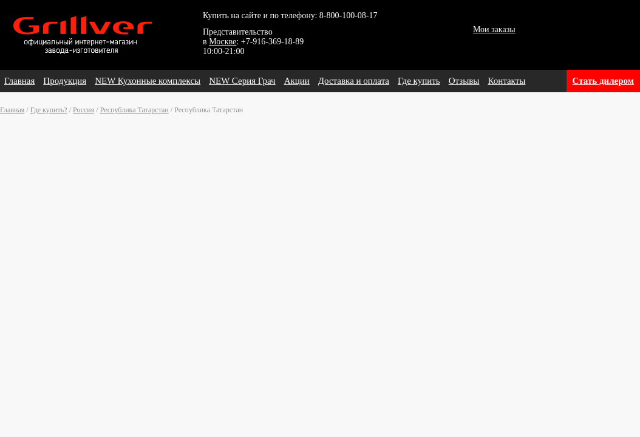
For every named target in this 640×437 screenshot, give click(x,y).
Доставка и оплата (353, 81)
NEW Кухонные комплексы (147, 81)
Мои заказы (494, 29)
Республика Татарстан (134, 110)
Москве (222, 41)
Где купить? (48, 110)
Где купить (419, 81)
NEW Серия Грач (242, 81)
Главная (19, 81)
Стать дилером (603, 81)
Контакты (506, 81)
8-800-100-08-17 (348, 15)
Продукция (64, 81)
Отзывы (464, 81)
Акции (297, 81)
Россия (83, 110)
